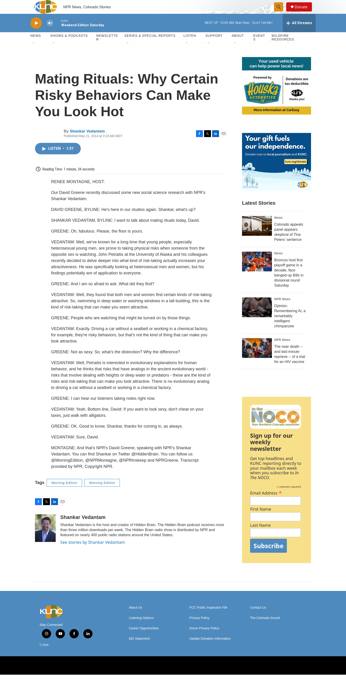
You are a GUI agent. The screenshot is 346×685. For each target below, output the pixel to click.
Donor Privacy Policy (204, 638)
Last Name (260, 535)
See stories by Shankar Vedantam (92, 552)
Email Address (266, 502)
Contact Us (258, 618)
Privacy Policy (199, 628)
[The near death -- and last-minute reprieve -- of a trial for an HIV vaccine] (257, 358)
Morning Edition (64, 493)
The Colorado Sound (265, 628)
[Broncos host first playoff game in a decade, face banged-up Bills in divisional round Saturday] (257, 272)
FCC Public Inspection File (208, 618)
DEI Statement (139, 649)
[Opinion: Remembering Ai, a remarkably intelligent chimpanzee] (257, 318)
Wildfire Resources (283, 48)
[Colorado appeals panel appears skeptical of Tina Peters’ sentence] (257, 236)
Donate (304, 12)
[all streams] (299, 33)
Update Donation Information (210, 649)
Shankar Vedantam (87, 141)
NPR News (282, 309)
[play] (36, 33)
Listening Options (141, 628)
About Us (135, 618)
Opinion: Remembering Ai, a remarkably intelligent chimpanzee (290, 326)
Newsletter (107, 48)
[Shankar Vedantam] (45, 538)
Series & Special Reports (149, 46)
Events (259, 48)
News (278, 228)
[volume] (50, 33)
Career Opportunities (144, 638)
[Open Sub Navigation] (34, 53)
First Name (260, 519)
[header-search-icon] (280, 12)
